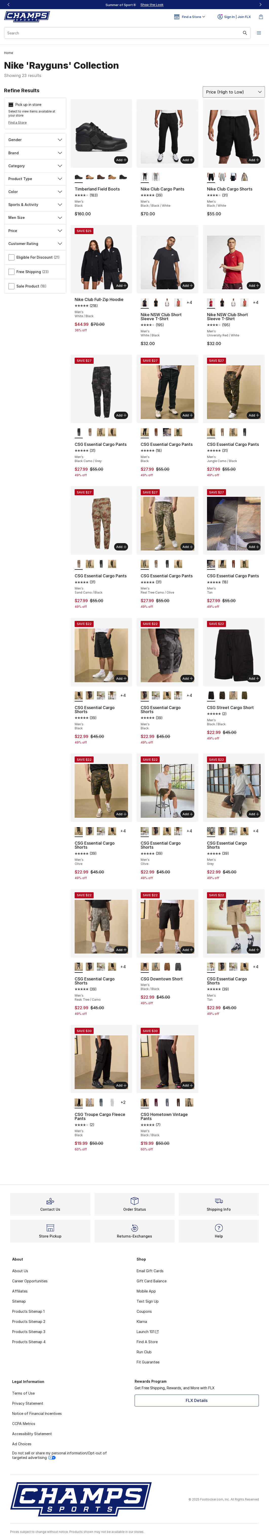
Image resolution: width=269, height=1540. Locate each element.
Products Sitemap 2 (28, 1321)
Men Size (35, 217)
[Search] (127, 33)
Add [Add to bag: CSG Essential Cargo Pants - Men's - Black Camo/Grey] (121, 415)
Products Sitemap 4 (29, 1342)
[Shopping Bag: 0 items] (261, 16)
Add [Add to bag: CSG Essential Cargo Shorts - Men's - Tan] (254, 950)
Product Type (35, 179)
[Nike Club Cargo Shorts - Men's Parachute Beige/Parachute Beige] (244, 177)
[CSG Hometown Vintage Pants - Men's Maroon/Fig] (156, 1102)
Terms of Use (23, 1393)
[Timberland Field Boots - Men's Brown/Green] (101, 177)
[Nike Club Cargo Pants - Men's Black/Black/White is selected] (145, 177)
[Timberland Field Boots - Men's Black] (123, 177)
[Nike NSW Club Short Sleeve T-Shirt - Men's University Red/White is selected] (211, 303)
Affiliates (20, 1291)
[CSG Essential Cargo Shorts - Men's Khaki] (112, 695)
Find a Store (17, 122)
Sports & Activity (35, 204)
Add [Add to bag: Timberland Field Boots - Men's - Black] (121, 160)
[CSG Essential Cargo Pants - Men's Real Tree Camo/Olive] (101, 432)
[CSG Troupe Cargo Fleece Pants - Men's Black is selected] (79, 1102)
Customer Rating (35, 243)
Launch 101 (147, 1331)
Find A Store (147, 1342)
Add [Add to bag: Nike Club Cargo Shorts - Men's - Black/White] (254, 160)
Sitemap (19, 1301)
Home (8, 53)
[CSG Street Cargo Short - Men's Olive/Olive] (222, 695)
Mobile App (146, 1291)
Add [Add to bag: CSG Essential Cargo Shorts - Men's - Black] (121, 678)
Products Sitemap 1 (28, 1311)
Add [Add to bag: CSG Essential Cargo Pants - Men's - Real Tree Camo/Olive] (187, 547)
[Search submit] (245, 33)
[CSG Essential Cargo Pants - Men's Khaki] (156, 432)
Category (35, 166)
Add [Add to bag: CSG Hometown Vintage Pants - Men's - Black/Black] (187, 1085)
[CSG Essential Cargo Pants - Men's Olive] (178, 432)
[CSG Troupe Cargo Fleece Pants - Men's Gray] (90, 1102)
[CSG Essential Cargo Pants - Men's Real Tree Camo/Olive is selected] (145, 564)
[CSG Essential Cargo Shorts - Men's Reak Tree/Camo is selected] (79, 967)
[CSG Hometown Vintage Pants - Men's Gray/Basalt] (167, 1102)
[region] (135, 5)
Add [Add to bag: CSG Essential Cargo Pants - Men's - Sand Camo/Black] (121, 547)
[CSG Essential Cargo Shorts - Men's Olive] (101, 695)
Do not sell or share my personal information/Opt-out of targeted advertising (59, 1455)
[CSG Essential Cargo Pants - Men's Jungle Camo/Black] (112, 432)
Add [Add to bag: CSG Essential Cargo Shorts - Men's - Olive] (121, 814)
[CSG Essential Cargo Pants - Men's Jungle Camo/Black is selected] (211, 432)
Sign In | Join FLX (234, 16)
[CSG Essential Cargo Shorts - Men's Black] (90, 695)
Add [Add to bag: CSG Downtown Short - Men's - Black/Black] (187, 950)
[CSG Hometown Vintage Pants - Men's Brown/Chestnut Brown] (178, 1102)
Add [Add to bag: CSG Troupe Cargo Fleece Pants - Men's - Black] (121, 1085)
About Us (20, 1271)
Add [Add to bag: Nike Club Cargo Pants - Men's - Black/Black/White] (187, 160)
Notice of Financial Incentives (37, 1413)
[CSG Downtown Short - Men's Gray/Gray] (178, 967)
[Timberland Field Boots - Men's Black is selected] (79, 177)
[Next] (260, 4)
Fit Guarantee (148, 1362)
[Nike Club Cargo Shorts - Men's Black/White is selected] (211, 177)
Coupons (144, 1311)
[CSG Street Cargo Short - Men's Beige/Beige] (233, 695)
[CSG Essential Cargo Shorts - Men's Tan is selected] (211, 967)
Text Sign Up (148, 1301)
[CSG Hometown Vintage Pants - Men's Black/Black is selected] (145, 1102)
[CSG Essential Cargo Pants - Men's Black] (222, 564)
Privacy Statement (27, 1403)
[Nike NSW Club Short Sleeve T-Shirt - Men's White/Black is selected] (145, 303)
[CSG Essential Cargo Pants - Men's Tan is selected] (211, 564)
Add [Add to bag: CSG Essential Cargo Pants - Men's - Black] (187, 415)
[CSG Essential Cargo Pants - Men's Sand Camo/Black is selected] (79, 564)
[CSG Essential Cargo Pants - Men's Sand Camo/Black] (90, 432)
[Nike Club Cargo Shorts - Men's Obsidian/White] (233, 177)
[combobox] (127, 33)
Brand (35, 153)
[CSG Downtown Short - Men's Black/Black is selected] (145, 967)
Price (35, 231)
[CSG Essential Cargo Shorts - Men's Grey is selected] (211, 831)
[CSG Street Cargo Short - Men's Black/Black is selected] (211, 695)
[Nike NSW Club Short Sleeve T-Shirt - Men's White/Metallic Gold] (167, 303)
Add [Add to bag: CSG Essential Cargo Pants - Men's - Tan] (254, 547)
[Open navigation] (259, 32)
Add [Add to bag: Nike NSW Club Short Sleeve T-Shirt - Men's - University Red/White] (254, 285)
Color (35, 191)
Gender (35, 140)
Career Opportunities (30, 1281)
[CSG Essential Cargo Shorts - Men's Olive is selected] (79, 831)
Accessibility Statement (32, 1434)
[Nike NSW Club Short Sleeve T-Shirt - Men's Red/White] (178, 303)
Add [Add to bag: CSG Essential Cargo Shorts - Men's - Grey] (254, 814)
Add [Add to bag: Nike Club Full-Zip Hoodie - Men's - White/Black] (121, 285)
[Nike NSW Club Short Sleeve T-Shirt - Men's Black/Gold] (156, 303)
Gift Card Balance (152, 1281)
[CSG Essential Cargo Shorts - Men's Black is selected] (79, 695)
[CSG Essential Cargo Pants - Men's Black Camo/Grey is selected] (79, 432)
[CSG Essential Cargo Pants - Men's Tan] (167, 432)
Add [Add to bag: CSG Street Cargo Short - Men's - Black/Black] (254, 678)
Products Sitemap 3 (28, 1331)
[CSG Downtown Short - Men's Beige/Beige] (167, 967)
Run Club (144, 1352)
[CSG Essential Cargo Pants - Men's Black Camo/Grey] (244, 432)
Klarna (142, 1321)
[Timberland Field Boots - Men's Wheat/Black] (90, 177)
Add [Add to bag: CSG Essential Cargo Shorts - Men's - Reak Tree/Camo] (121, 950)
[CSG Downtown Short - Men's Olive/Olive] (156, 967)
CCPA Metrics (23, 1423)
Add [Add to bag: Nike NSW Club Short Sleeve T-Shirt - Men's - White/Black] (187, 285)
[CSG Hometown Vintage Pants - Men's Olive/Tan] (189, 1102)
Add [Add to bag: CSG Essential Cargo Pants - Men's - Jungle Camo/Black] (254, 415)
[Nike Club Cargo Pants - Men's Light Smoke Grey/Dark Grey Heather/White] (156, 177)
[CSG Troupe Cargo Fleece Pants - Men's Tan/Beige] (112, 1102)
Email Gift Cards (150, 1271)
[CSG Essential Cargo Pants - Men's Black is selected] (145, 432)
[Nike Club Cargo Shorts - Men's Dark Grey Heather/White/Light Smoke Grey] (222, 177)
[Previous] (8, 4)
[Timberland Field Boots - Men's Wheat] (112, 177)
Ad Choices (21, 1444)
